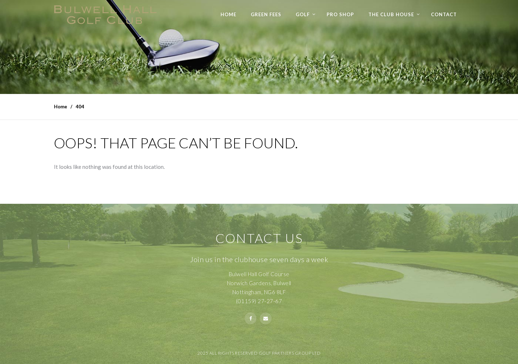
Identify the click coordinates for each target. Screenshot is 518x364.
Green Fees (266, 14)
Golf (303, 14)
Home (228, 14)
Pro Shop (340, 14)
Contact (444, 14)
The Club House (391, 14)
